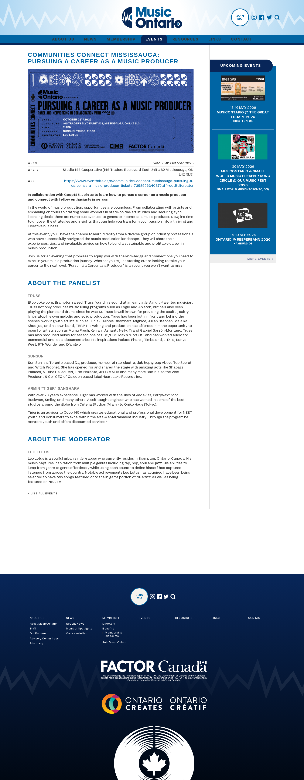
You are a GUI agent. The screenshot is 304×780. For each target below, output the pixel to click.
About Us (63, 39)
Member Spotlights (79, 628)
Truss (34, 296)
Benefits (108, 628)
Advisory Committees (44, 638)
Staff (33, 628)
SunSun (36, 356)
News (90, 39)
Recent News (75, 623)
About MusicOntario (43, 623)
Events (154, 39)
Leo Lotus (38, 452)
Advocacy (36, 643)
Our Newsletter (76, 633)
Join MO (240, 17)
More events (259, 258)
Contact (241, 39)
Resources (185, 39)
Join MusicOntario (114, 642)
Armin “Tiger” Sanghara (54, 389)
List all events (44, 493)
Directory (108, 623)
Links (214, 39)
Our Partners (38, 633)
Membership (121, 39)
